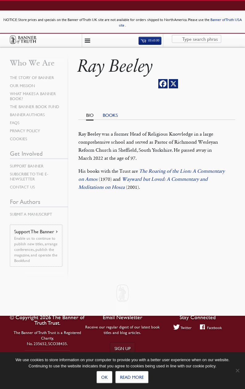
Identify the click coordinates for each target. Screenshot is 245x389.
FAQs (14, 122)
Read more (132, 377)
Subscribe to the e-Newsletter (29, 176)
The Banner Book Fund (34, 106)
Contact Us (22, 186)
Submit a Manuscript (31, 214)
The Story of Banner (32, 77)
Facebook (211, 327)
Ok (104, 377)
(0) (150, 40)
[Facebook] (163, 83)
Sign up (122, 348)
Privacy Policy (25, 130)
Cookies (18, 138)
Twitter (182, 327)
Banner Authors (27, 114)
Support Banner (27, 165)
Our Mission (22, 85)
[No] (237, 370)
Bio (89, 115)
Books (110, 115)
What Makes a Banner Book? (33, 96)
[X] (173, 83)
